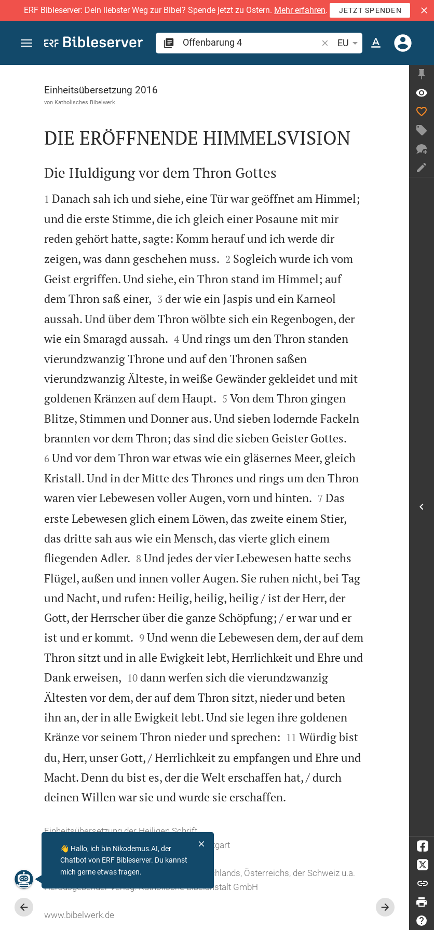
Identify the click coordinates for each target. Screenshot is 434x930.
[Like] (421, 111)
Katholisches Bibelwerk (85, 102)
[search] (251, 42)
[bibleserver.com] (93, 44)
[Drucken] (421, 902)
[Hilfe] (421, 920)
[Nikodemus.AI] (24, 879)
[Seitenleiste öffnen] (421, 506)
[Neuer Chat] (421, 149)
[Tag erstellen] (421, 130)
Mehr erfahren (300, 10)
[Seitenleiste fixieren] (421, 74)
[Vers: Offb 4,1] (421, 93)
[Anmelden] (402, 43)
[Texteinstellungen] (375, 43)
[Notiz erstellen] (421, 167)
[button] (424, 10)
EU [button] (349, 43)
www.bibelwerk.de (79, 915)
